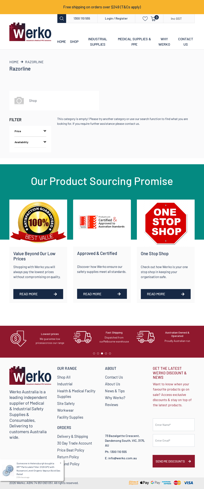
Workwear (65, 410)
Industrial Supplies (97, 41)
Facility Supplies (70, 417)
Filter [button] (15, 119)
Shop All (64, 377)
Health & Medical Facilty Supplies (76, 394)
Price (30, 131)
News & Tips (115, 391)
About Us (112, 384)
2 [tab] (99, 354)
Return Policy (68, 457)
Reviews (111, 404)
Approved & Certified (97, 253)
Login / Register (116, 18)
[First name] (174, 424)
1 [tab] (95, 354)
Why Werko (164, 41)
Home (61, 41)
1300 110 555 (82, 18)
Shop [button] (74, 41)
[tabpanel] (39, 339)
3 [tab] (103, 354)
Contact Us (185, 41)
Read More (38, 294)
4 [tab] (107, 354)
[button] (142, 18)
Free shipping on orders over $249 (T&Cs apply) (102, 7)
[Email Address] (174, 440)
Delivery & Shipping (72, 436)
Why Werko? (115, 397)
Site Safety (66, 403)
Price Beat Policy (70, 450)
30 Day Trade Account (74, 443)
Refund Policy (68, 463)
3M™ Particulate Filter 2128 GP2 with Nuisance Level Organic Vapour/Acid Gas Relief (38, 470)
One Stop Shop (155, 253)
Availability (30, 142)
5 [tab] (111, 354)
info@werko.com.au (122, 458)
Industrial (65, 384)
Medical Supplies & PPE (134, 41)
